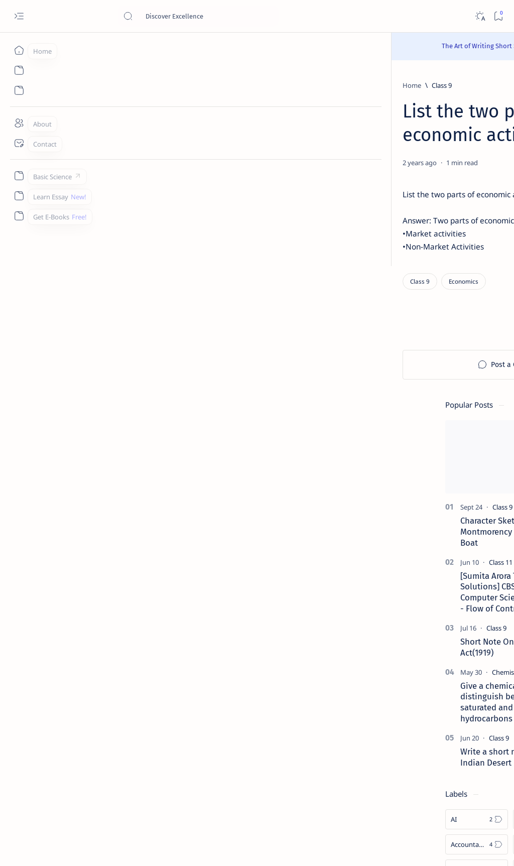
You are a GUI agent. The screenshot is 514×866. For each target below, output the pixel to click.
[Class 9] (88, 85)
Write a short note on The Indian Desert (436, 437)
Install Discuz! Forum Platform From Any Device (444, 726)
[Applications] (403, 575)
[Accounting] (471, 525)
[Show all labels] (392, 598)
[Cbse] (420, 652)
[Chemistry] (434, 352)
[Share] (337, 163)
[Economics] (109, 284)
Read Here (317, 46)
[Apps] (471, 575)
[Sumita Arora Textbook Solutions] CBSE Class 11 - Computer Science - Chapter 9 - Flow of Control (443, 273)
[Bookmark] (498, 16)
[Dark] (479, 16)
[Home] (19, 50)
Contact (384, 792)
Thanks (428, 801)
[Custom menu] (19, 176)
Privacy (456, 792)
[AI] (403, 500)
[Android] (471, 550)
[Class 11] (428, 243)
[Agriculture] (403, 550)
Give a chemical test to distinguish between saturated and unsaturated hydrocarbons (438, 382)
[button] (488, 111)
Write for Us (390, 801)
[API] (471, 500)
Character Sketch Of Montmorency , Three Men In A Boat (444, 212)
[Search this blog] (198, 16)
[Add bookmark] (312, 163)
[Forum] (423, 707)
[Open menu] (19, 16)
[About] (19, 123)
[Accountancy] (403, 525)
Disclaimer (421, 792)
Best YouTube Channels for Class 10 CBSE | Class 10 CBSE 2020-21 (441, 677)
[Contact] (19, 143)
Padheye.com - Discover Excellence (125, 846)
